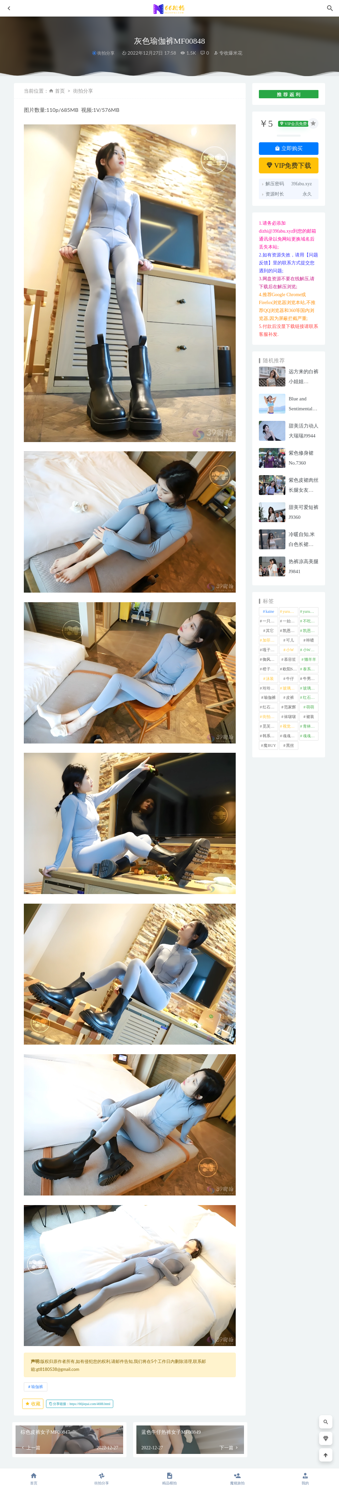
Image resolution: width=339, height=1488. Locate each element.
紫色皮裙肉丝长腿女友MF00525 (303, 490)
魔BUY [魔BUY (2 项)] (270, 745)
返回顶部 (313, 1459)
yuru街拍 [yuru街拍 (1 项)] (310, 611)
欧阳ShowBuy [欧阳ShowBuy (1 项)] (290, 669)
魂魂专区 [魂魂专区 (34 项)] (290, 736)
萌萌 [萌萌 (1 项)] (310, 707)
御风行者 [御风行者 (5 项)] (270, 659)
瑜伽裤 (37, 1254)
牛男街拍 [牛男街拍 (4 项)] (310, 678)
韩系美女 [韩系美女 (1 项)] (270, 736)
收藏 (32, 1272)
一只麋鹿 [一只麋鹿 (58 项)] (270, 621)
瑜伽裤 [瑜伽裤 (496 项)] (270, 697)
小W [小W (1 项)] (290, 650)
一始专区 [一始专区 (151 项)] (290, 621)
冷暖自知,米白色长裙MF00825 (302, 544)
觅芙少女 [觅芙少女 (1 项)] (270, 726)
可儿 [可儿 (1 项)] (290, 640)
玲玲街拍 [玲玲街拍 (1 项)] (270, 688)
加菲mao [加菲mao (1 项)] (270, 640)
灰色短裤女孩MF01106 (154, 1424)
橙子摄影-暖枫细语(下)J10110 (218, 1424)
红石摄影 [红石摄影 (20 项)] (310, 697)
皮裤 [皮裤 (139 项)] (290, 697)
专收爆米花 (228, 53)
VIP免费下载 (289, 165)
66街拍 (65, 1459)
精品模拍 (34, 1409)
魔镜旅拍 (94, 1417)
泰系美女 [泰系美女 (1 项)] (310, 669)
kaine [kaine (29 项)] (270, 611)
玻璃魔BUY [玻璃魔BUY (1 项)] (310, 688)
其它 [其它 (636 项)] (270, 630)
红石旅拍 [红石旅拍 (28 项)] (270, 707)
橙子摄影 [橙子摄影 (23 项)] (270, 669)
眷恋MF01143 (94, 1428)
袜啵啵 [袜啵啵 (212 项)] (290, 716)
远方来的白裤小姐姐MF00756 (303, 381)
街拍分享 (106, 53)
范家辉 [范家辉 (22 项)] (290, 707)
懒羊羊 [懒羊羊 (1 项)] (310, 659)
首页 (60, 91)
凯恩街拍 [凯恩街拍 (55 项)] (290, 630)
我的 (305, 1478)
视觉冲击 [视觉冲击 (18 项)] (290, 726)
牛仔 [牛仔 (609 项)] (290, 678)
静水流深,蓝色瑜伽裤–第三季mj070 (37, 1425)
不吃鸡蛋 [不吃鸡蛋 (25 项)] (310, 621)
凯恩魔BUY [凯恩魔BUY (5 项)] (310, 630)
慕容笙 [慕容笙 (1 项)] (290, 659)
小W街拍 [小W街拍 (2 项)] (310, 650)
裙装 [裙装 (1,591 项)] (310, 716)
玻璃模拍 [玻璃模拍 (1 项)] (290, 688)
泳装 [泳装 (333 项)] (270, 678)
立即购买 (289, 148)
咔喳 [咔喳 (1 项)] (310, 640)
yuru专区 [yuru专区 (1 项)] (290, 611)
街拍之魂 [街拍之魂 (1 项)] (270, 716)
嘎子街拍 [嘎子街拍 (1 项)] (270, 650)
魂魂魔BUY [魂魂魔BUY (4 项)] (310, 736)
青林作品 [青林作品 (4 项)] (310, 726)
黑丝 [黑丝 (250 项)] (290, 745)
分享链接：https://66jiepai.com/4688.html (80, 1272)
